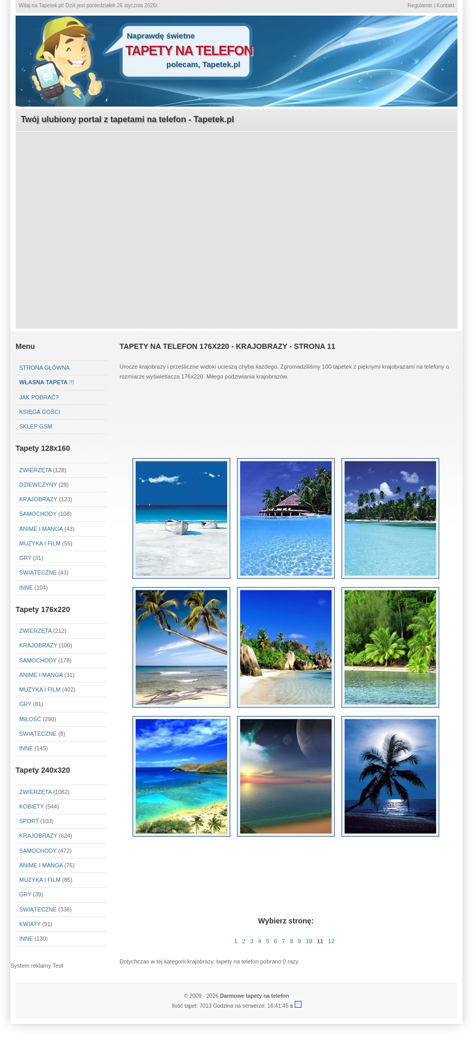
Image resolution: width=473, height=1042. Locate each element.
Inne (26, 587)
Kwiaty (30, 924)
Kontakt (445, 5)
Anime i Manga (41, 529)
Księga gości (39, 412)
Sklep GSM (35, 426)
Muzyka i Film (39, 543)
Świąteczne (38, 572)
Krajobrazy (38, 499)
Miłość (30, 719)
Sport (29, 821)
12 (331, 941)
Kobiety (31, 806)
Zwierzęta (35, 470)
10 (309, 941)
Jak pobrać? (39, 397)
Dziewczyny (38, 484)
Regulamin (420, 5)
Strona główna (44, 367)
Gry (25, 558)
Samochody (38, 514)
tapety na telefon (189, 50)
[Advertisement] (236, 206)
